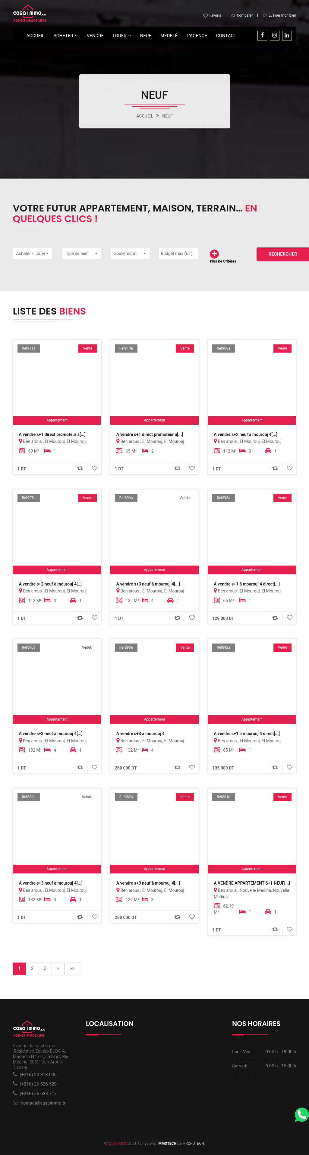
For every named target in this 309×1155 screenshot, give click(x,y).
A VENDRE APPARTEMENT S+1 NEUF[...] (252, 883)
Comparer (242, 15)
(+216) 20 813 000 (38, 1075)
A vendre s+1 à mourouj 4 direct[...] (247, 584)
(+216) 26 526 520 (38, 1084)
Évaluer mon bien (279, 15)
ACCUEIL (144, 116)
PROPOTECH (193, 1144)
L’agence (197, 35)
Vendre (95, 35)
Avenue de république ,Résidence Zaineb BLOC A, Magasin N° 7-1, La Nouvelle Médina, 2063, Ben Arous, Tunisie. (40, 1056)
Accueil (36, 35)
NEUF (167, 116)
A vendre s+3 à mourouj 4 (140, 733)
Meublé (169, 35)
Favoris (212, 15)
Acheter (63, 35)
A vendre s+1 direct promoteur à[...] (52, 434)
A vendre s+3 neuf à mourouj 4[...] (148, 584)
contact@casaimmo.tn (44, 1103)
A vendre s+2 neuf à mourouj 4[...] (245, 434)
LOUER (119, 35)
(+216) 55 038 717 (38, 1094)
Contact (226, 35)
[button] (33, 253)
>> (72, 969)
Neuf (145, 35)
